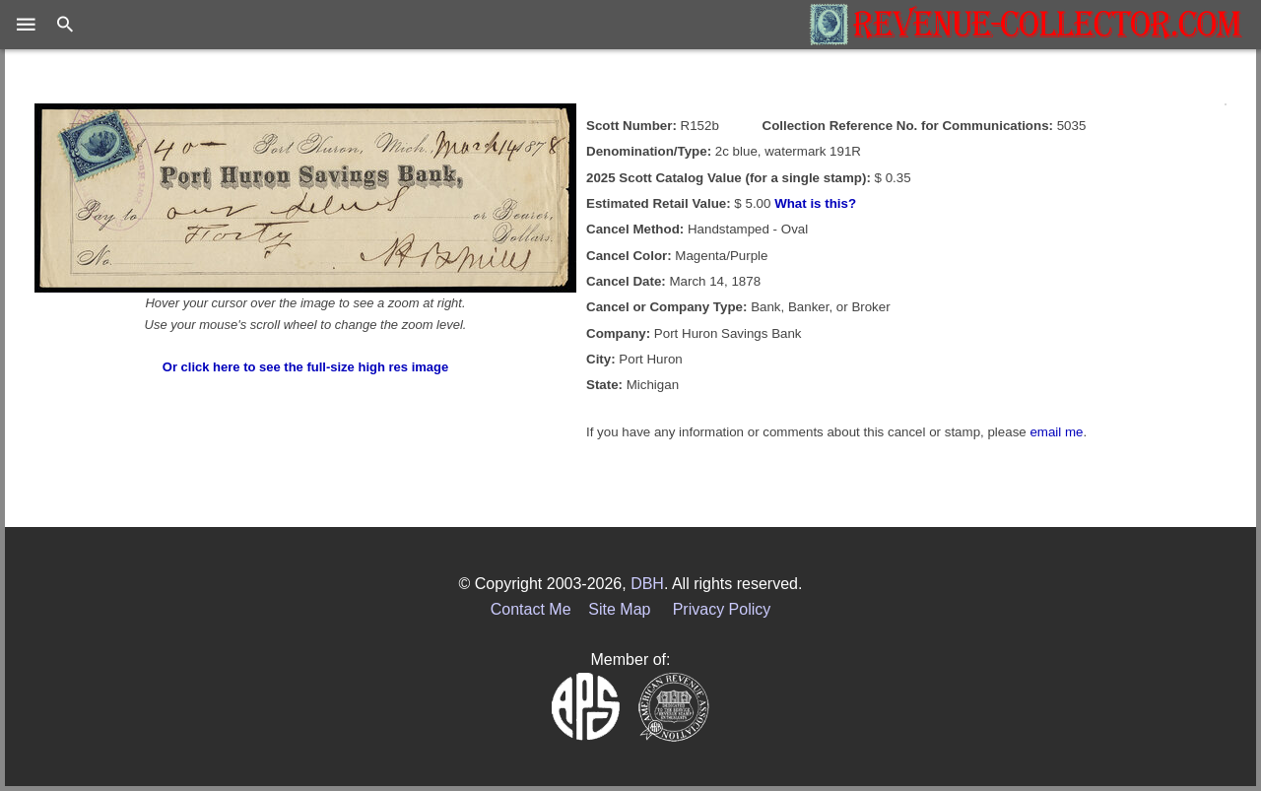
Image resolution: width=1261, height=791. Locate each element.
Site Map (619, 609)
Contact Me (531, 609)
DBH (647, 583)
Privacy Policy (722, 609)
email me (1056, 432)
